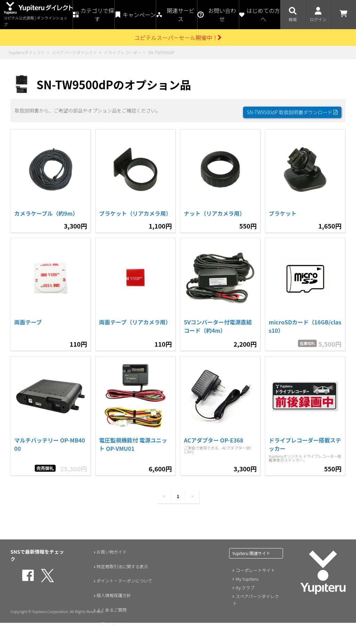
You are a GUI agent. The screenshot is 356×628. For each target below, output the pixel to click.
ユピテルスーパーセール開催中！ (178, 37)
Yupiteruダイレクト (27, 52)
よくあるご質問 (111, 609)
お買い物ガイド (111, 551)
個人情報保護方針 (113, 595)
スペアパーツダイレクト (74, 52)
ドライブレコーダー (122, 52)
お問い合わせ (108, 624)
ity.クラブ (244, 587)
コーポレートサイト (254, 570)
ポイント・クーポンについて (125, 580)
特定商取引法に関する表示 (123, 566)
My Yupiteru (246, 578)
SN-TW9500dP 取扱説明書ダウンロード (292, 108)
